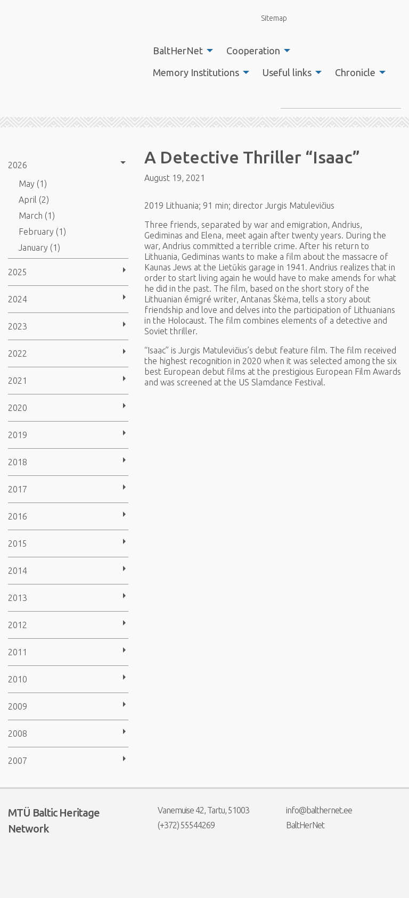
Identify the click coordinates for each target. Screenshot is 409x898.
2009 (17, 706)
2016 (17, 516)
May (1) (33, 183)
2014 (17, 570)
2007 (17, 760)
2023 (17, 326)
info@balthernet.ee (312, 810)
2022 (17, 353)
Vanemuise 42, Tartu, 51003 (196, 810)
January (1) (39, 247)
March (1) (37, 215)
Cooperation (253, 50)
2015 (17, 543)
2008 (17, 733)
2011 (17, 652)
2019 (17, 435)
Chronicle (355, 72)
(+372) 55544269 (179, 825)
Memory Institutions (196, 72)
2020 (17, 408)
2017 (17, 489)
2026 (17, 165)
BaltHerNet (178, 50)
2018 (17, 462)
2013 (17, 598)
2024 (17, 299)
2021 (17, 380)
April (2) (34, 199)
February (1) (42, 231)
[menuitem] (180, 50)
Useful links (287, 72)
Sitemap (268, 17)
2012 (17, 625)
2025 (17, 272)
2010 (17, 679)
